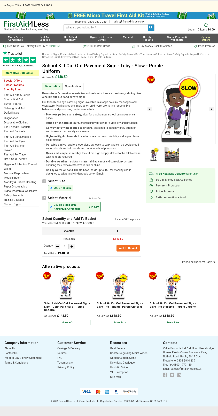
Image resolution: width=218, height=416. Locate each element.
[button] (193, 36)
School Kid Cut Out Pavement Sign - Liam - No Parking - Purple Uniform (120, 314)
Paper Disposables (15, 196)
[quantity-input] (64, 256)
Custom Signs (12, 213)
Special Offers (13, 90)
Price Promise (206, 55)
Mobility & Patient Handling (20, 191)
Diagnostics (11, 127)
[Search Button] (151, 37)
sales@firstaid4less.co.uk (128, 31)
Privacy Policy (65, 377)
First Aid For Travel (15, 164)
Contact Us (11, 362)
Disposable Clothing (16, 132)
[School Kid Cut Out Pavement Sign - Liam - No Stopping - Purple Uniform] (173, 309)
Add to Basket (128, 257)
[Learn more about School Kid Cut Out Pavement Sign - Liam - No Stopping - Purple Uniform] (173, 332)
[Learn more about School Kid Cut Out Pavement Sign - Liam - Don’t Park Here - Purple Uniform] (67, 332)
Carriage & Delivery (68, 358)
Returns (62, 362)
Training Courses (14, 209)
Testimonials (20, 70)
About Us (10, 358)
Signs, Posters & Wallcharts (20, 200)
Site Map (115, 386)
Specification (73, 95)
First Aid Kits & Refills (17, 104)
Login (191, 39)
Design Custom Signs (123, 367)
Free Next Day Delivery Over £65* (27, 55)
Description (52, 95)
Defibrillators (11, 122)
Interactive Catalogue (19, 82)
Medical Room (12, 187)
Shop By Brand (13, 99)
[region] (67, 296)
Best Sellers (117, 358)
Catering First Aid (14, 117)
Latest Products (14, 94)
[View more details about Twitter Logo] (172, 384)
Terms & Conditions (16, 372)
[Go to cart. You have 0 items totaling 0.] (206, 36)
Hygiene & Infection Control (20, 174)
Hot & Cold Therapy (15, 168)
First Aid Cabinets (14, 141)
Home (45, 63)
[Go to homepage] (29, 35)
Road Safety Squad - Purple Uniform (186, 63)
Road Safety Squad (97, 63)
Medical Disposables (16, 182)
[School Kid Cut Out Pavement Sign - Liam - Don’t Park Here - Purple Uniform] (67, 309)
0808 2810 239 (97, 31)
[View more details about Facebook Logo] (165, 384)
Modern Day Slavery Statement (23, 367)
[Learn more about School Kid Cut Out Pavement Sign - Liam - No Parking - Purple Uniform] (120, 332)
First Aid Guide (119, 377)
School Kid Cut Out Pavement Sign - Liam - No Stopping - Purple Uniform (173, 314)
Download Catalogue (122, 372)
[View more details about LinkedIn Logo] (179, 384)
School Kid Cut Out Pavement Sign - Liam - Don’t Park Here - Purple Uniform (67, 316)
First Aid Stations (14, 155)
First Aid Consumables (17, 146)
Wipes (8, 178)
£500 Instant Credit (98, 55)
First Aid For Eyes (14, 150)
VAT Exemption (119, 381)
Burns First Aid (12, 113)
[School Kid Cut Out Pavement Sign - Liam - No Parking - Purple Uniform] (120, 309)
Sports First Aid (13, 109)
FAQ (59, 367)
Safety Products (13, 205)
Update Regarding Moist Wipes (128, 362)
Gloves (8, 159)
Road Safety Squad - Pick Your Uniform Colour (137, 63)
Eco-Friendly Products (17, 136)
